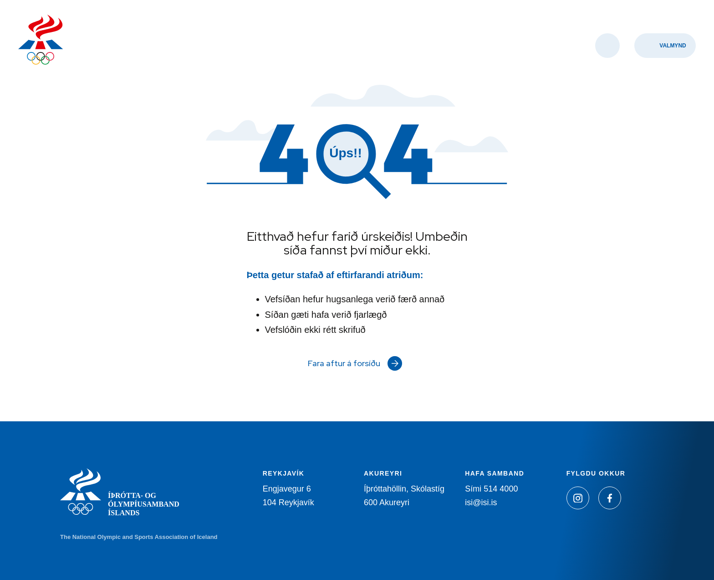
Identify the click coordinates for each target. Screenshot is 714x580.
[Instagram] (577, 498)
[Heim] (40, 41)
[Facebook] (609, 498)
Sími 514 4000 (491, 488)
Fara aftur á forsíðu (344, 363)
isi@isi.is (481, 502)
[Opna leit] (607, 45)
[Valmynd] (665, 45)
